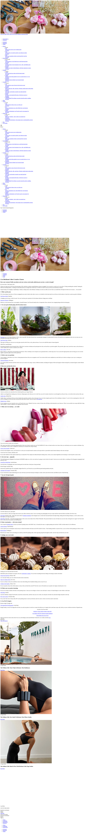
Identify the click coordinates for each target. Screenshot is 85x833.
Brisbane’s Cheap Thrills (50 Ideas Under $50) (42, 611)
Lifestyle (4, 82)
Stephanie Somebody (27, 515)
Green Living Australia (4, 448)
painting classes (10, 524)
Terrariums (2, 337)
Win (4, 122)
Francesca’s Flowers (4, 300)
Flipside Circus (3, 401)
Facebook (5, 42)
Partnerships (5, 821)
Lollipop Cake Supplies (5, 583)
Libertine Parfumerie (4, 360)
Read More (2, 670)
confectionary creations (26, 573)
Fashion (4, 70)
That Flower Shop (3, 340)
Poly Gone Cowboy (4, 596)
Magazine (5, 823)
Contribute (5, 820)
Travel (4, 101)
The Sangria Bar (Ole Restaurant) (6, 605)
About (4, 819)
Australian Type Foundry (5, 470)
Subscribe (5, 40)
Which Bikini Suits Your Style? (42, 615)
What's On (5, 113)
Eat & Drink (5, 58)
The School (2, 515)
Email (4, 275)
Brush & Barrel (3, 530)
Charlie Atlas (3, 396)
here (50, 617)
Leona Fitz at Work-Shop (5, 462)
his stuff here (39, 399)
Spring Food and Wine (4, 575)
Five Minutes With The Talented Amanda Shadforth (42, 613)
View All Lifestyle (4, 620)
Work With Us (5, 38)
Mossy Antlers (3, 349)
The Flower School (4, 296)
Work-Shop (2, 518)
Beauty (4, 46)
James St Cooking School (5, 579)
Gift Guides (5, 123)
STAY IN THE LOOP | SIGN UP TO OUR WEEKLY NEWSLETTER (14, 34)
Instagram (5, 43)
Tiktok (4, 44)
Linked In (5, 274)
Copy (4, 276)
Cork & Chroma (3, 526)
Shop (4, 100)
